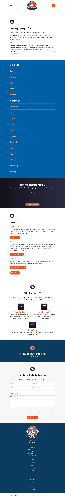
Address (12, 392)
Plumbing (32, 476)
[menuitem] (32, 71)
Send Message (32, 417)
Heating (32, 474)
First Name (12, 383)
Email (34, 387)
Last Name (35, 383)
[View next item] (34, 199)
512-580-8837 (32, 443)
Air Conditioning (32, 471)
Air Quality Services (18, 267)
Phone (11, 387)
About (32, 465)
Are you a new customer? (15, 396)
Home (32, 462)
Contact (32, 482)
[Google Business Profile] (34, 489)
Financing (32, 468)
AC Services (15, 237)
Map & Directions (32, 455)
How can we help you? (14, 400)
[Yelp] (37, 489)
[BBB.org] (31, 489)
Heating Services (16, 254)
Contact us (15, 273)
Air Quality (32, 479)
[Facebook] (28, 489)
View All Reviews (32, 204)
